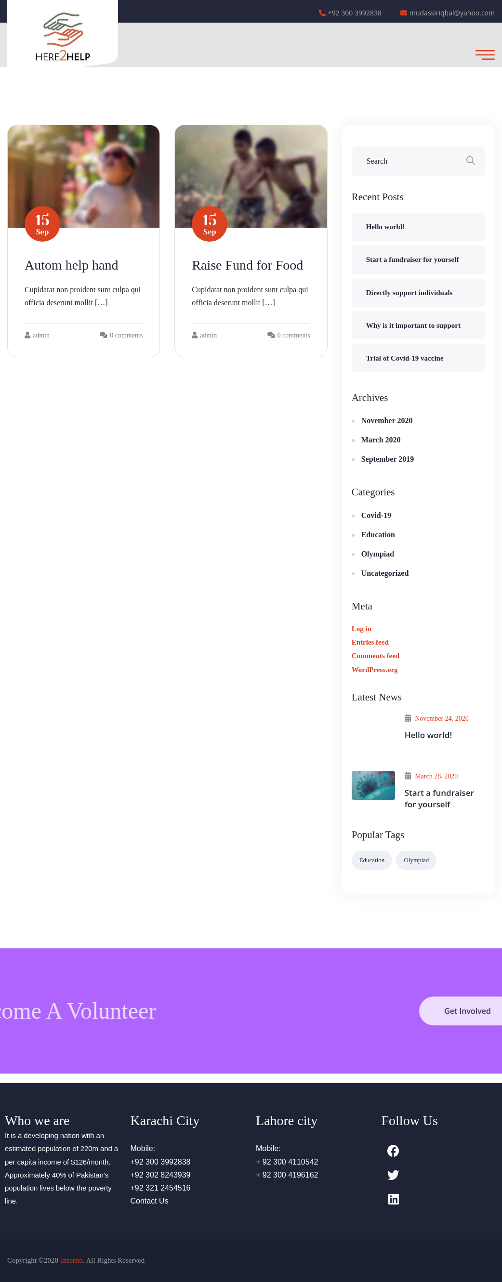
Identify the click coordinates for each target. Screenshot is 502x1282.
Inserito (72, 1260)
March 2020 (381, 440)
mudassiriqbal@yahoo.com (447, 12)
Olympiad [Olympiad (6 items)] (416, 860)
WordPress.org (375, 669)
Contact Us (150, 1201)
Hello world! (385, 227)
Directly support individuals (409, 293)
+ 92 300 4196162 (287, 1175)
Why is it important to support (413, 325)
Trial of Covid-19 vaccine (405, 358)
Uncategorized (385, 573)
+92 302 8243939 (161, 1175)
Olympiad (377, 554)
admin (37, 335)
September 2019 (387, 459)
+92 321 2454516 (161, 1188)
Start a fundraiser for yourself (412, 259)
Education (378, 535)
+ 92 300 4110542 (287, 1162)
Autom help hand (71, 265)
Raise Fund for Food (247, 265)
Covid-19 (376, 515)
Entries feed (370, 642)
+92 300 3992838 (350, 12)
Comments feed (376, 656)
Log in (361, 629)
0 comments (126, 335)
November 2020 (387, 420)
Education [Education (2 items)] (372, 860)
